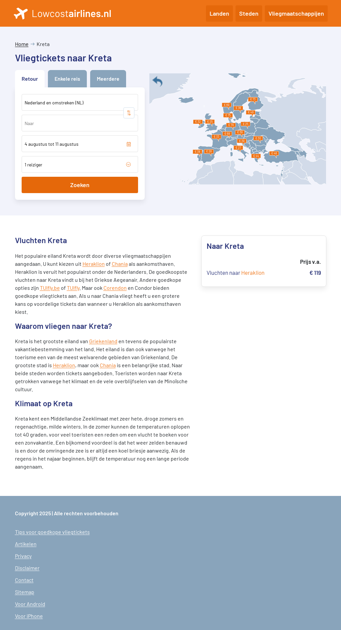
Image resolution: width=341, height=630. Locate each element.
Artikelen (26, 544)
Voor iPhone (29, 616)
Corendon (115, 287)
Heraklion (94, 263)
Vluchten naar (235, 272)
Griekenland (103, 341)
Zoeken (79, 184)
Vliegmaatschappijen (296, 13)
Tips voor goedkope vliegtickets (52, 532)
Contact (24, 580)
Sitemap (24, 592)
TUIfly (73, 287)
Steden (248, 13)
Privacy (23, 556)
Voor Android (30, 604)
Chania (120, 263)
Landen (219, 13)
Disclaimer (27, 568)
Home (22, 44)
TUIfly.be (50, 287)
